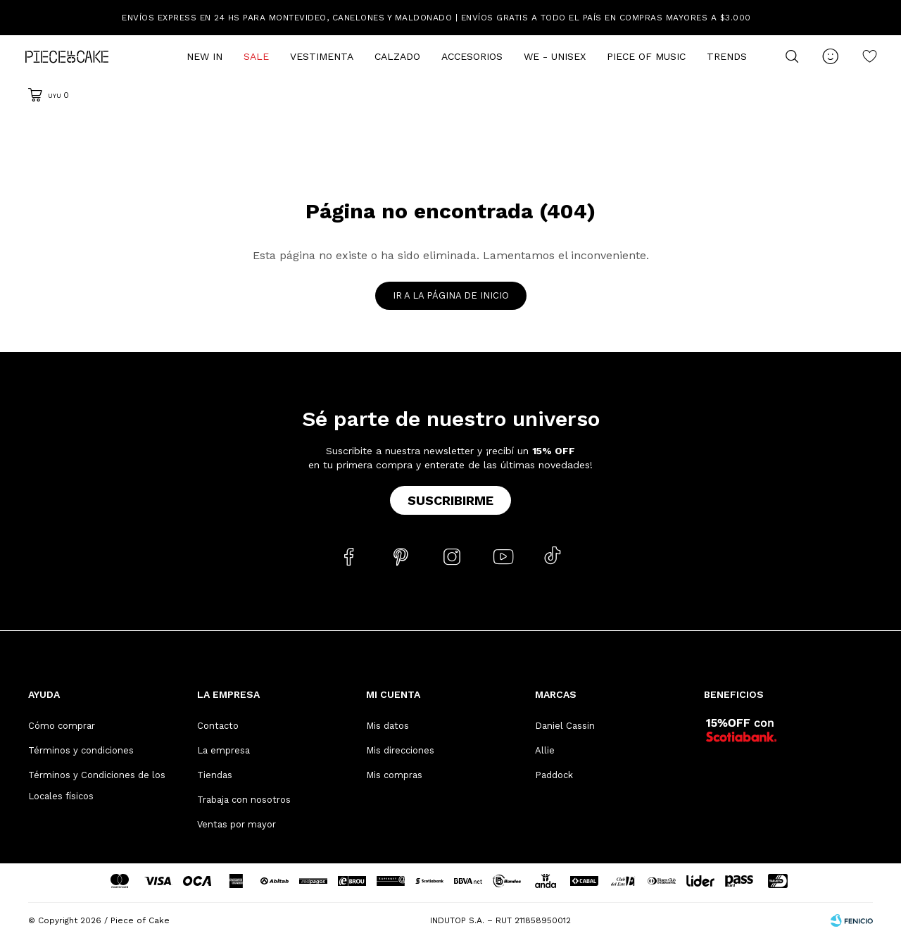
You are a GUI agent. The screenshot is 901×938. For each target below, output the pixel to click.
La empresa (223, 750)
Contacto (218, 725)
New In (204, 56)
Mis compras (394, 775)
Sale (256, 56)
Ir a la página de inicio (451, 295)
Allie (545, 750)
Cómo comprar (61, 725)
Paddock (554, 775)
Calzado (397, 56)
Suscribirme (450, 500)
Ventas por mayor (236, 824)
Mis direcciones (400, 750)
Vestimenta (321, 56)
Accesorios (472, 56)
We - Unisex (555, 56)
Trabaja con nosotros (244, 799)
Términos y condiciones (81, 750)
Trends (727, 56)
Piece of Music (646, 56)
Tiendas (214, 775)
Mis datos (387, 725)
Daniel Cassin (565, 725)
